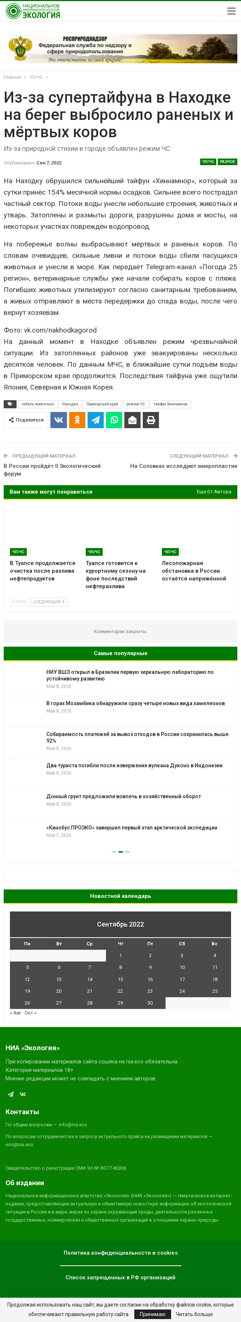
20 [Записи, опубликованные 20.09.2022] (58, 991)
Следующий (49, 602)
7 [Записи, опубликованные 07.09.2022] (89, 967)
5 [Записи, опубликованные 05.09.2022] (27, 967)
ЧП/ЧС (208, 162)
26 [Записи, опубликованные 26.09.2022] (27, 1003)
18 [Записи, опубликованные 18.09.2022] (214, 979)
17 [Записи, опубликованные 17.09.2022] (182, 979)
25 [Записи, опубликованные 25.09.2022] (214, 991)
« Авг (15, 1013)
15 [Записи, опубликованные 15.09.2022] (120, 979)
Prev (20, 602)
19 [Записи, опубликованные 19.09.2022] (27, 991)
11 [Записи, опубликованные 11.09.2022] (214, 967)
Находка (70, 404)
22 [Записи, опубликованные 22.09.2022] (120, 991)
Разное (227, 162)
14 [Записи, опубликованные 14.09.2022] (89, 979)
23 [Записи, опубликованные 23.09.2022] (150, 991)
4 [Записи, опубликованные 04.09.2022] (214, 955)
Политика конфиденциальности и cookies (121, 1253)
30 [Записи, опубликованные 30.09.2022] (150, 1003)
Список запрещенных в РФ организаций (120, 1277)
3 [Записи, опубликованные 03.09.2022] (182, 955)
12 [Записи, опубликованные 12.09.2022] (27, 979)
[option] (120, 758)
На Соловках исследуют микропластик (183, 466)
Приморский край (102, 404)
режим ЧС (136, 404)
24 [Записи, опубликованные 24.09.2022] (182, 991)
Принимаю (153, 1314)
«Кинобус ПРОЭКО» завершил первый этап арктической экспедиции (131, 828)
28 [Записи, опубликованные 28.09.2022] (89, 1003)
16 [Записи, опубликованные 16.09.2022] (150, 979)
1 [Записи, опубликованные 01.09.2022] (120, 955)
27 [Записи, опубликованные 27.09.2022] (58, 1003)
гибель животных (38, 404)
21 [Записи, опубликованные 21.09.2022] (89, 991)
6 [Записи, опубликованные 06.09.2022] (59, 967)
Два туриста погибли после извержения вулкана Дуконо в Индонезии (134, 765)
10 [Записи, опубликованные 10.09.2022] (182, 967)
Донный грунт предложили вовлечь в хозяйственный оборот (123, 796)
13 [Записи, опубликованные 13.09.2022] (58, 979)
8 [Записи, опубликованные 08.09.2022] (120, 967)
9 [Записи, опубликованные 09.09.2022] (150, 967)
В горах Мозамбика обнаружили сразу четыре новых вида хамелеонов (135, 703)
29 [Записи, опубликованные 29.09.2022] (120, 1003)
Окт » (30, 1013)
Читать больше (194, 1314)
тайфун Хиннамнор (170, 404)
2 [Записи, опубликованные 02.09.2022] (150, 955)
